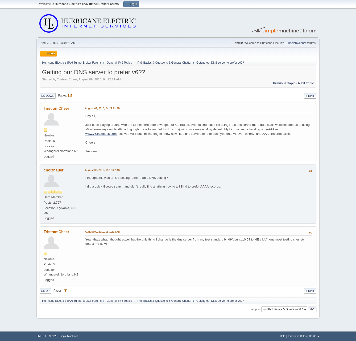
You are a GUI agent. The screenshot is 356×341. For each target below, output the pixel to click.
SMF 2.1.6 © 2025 (47, 336)
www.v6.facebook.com (101, 134)
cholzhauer (53, 170)
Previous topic (284, 83)
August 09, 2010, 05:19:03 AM (102, 231)
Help (282, 336)
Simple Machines (68, 336)
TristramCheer (56, 108)
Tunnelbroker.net (295, 43)
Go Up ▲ (314, 336)
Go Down (47, 95)
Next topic (306, 83)
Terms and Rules (297, 336)
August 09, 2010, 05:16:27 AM (102, 170)
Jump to (255, 309)
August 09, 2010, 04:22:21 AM (102, 108)
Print (310, 95)
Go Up (45, 290)
